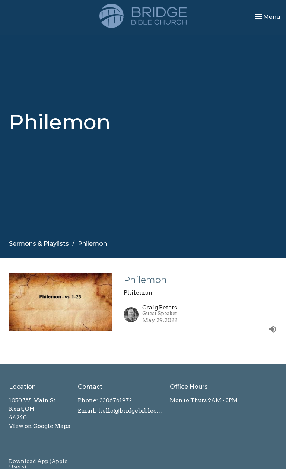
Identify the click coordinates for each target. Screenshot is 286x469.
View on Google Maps (39, 426)
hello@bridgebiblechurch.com (130, 410)
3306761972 (116, 400)
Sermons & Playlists (39, 243)
